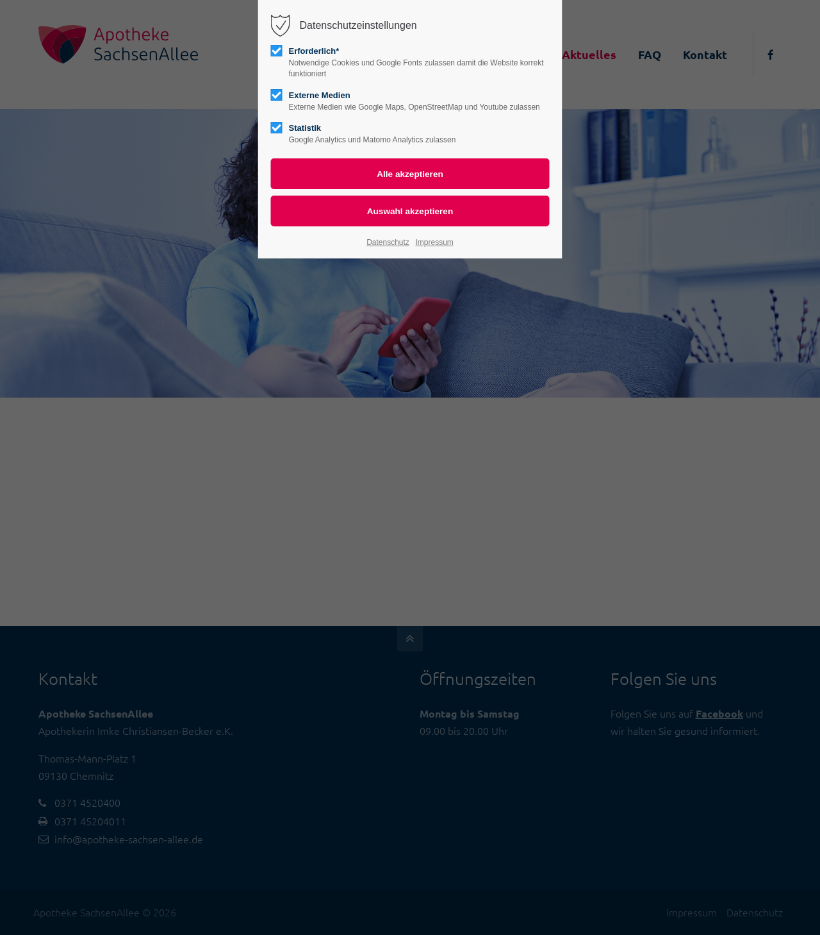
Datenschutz (387, 242)
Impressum (434, 242)
